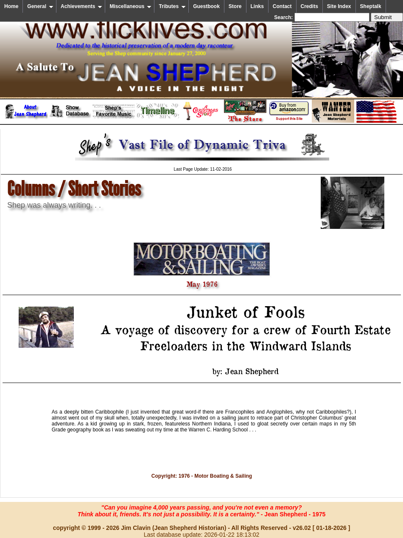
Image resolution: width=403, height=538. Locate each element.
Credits (309, 6)
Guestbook (206, 6)
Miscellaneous (130, 6)
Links (257, 6)
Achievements (81, 6)
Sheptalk (370, 6)
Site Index (339, 6)
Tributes (172, 6)
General (40, 6)
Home (11, 6)
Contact (282, 6)
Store (235, 6)
